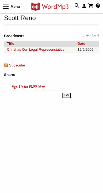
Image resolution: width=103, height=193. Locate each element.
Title (10, 44)
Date (81, 44)
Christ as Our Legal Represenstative (35, 49)
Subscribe (17, 65)
